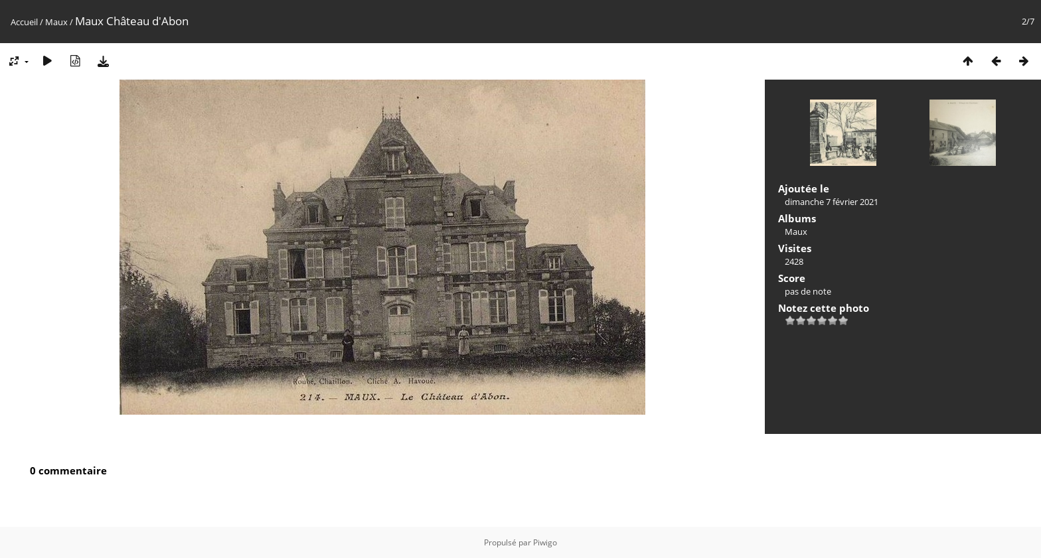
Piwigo (545, 542)
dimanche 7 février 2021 (831, 202)
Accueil (24, 22)
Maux (56, 22)
